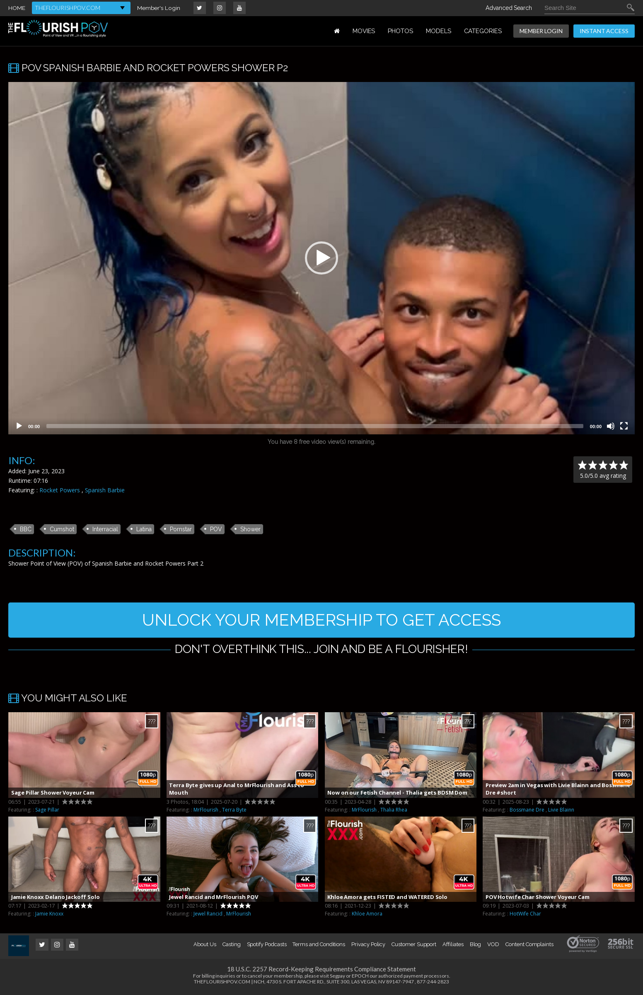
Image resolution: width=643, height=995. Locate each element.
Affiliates (452, 946)
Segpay (337, 978)
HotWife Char (525, 916)
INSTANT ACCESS (604, 30)
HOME (16, 8)
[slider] (314, 426)
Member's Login (159, 8)
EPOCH (360, 978)
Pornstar (181, 529)
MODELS (438, 31)
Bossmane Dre (527, 811)
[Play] (19, 426)
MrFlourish (205, 811)
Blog (475, 946)
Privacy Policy (368, 946)
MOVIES (364, 31)
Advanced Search (509, 8)
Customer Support (414, 946)
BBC (25, 529)
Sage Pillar (47, 811)
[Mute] (611, 426)
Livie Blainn (561, 811)
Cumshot (62, 529)
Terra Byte (234, 811)
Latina (144, 529)
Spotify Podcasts (267, 946)
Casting (231, 946)
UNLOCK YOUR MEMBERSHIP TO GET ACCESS (321, 621)
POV (216, 529)
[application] (321, 258)
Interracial (105, 529)
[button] (321, 258)
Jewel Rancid (207, 916)
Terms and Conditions (318, 946)
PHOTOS (400, 31)
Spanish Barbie (105, 490)
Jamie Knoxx (49, 916)
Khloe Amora (367, 916)
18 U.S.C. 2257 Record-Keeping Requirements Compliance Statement (321, 971)
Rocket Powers (59, 490)
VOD (493, 946)
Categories (483, 31)
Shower (250, 529)
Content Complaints (529, 946)
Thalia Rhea (393, 811)
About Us (204, 946)
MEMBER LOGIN (541, 30)
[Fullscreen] (624, 426)
